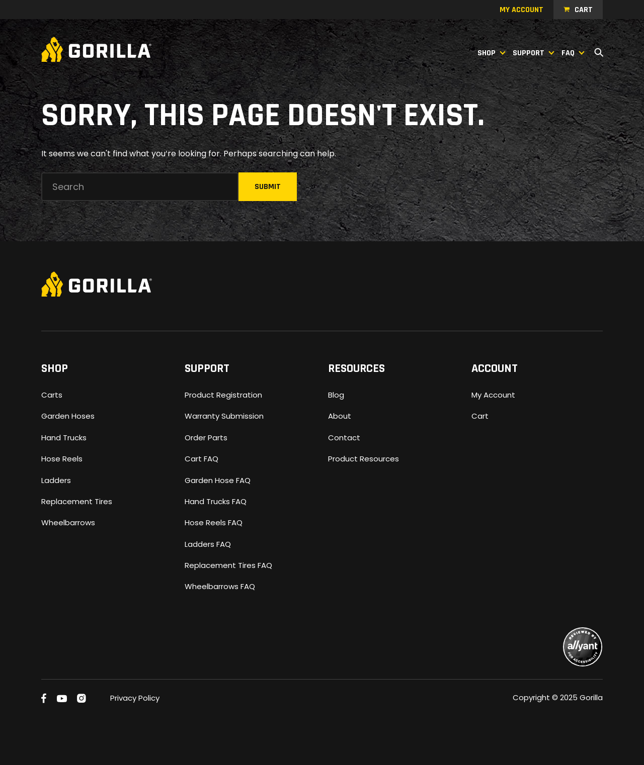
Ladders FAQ (208, 544)
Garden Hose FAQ (218, 480)
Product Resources (363, 458)
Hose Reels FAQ (214, 522)
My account (521, 10)
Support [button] (528, 53)
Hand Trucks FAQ (216, 501)
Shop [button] (486, 53)
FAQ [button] (568, 53)
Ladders (56, 480)
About (339, 416)
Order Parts (206, 437)
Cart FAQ (201, 458)
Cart (584, 10)
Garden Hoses (68, 416)
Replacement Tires (76, 501)
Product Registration (223, 395)
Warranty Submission (224, 416)
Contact (344, 437)
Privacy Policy (134, 698)
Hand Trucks (64, 437)
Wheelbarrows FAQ (220, 586)
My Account (493, 395)
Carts (51, 395)
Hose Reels (62, 458)
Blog (336, 395)
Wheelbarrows (68, 522)
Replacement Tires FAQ (228, 565)
